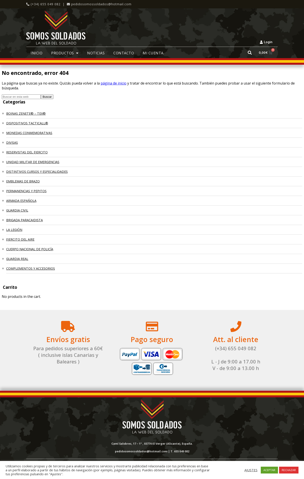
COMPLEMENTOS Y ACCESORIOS (30, 268)
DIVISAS (12, 142)
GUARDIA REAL (17, 259)
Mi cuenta (153, 53)
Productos (64, 53)
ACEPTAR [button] (269, 470)
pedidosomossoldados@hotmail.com (101, 4)
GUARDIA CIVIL (17, 210)
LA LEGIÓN (14, 230)
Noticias (96, 53)
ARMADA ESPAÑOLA (21, 201)
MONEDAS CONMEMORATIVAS (29, 133)
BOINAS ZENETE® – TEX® (26, 113)
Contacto (123, 53)
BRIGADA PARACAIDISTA (24, 220)
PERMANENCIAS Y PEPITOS (26, 191)
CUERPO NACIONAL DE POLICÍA (29, 249)
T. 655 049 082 (180, 451)
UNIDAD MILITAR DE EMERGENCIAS (32, 162)
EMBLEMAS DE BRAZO (23, 181)
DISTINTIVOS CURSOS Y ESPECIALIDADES (37, 171)
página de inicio (113, 83)
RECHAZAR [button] (289, 470)
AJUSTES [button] (250, 470)
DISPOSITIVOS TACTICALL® (27, 123)
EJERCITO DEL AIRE (20, 239)
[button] (249, 52)
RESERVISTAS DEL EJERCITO (27, 152)
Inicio (36, 53)
